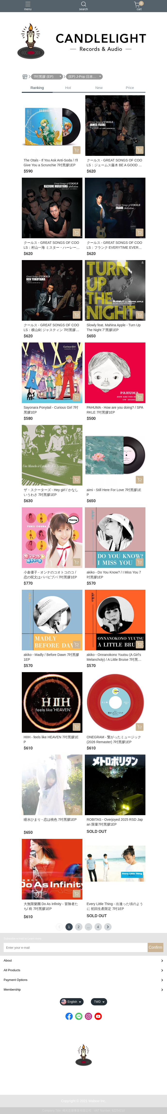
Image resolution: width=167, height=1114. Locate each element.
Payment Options (15, 980)
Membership (12, 989)
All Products (12, 970)
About (8, 960)
